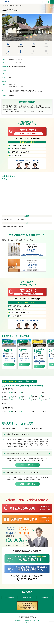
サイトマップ (27, 622)
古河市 (4, 411)
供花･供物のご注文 (9, 597)
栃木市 (24, 392)
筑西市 (34, 411)
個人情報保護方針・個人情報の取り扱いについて (27, 620)
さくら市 (14, 399)
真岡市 (24, 396)
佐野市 (17, 5)
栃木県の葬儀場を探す (11, 5)
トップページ (4, 5)
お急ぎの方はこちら (27, 465)
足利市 (14, 392)
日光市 (4, 396)
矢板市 (44, 396)
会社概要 (45, 1)
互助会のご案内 (44, 597)
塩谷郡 (4, 403)
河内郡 (34, 399)
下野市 (24, 399)
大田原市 (34, 396)
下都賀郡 (44, 399)
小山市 (14, 396)
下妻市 (24, 411)
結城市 (14, 411)
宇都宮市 (4, 392)
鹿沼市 (44, 392)
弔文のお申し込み (27, 597)
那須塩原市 (5, 399)
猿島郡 (44, 411)
